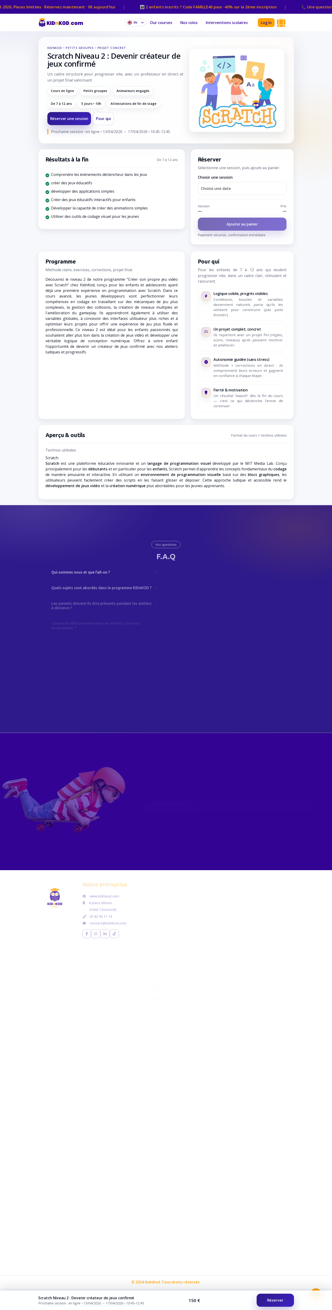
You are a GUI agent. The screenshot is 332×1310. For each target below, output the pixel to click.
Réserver (275, 1300)
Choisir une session (215, 177)
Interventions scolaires (227, 22)
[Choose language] (135, 22)
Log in (266, 22)
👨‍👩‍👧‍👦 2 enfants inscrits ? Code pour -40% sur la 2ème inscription (215, 7)
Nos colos (189, 22)
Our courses (161, 22)
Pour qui (103, 118)
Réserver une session (69, 118)
